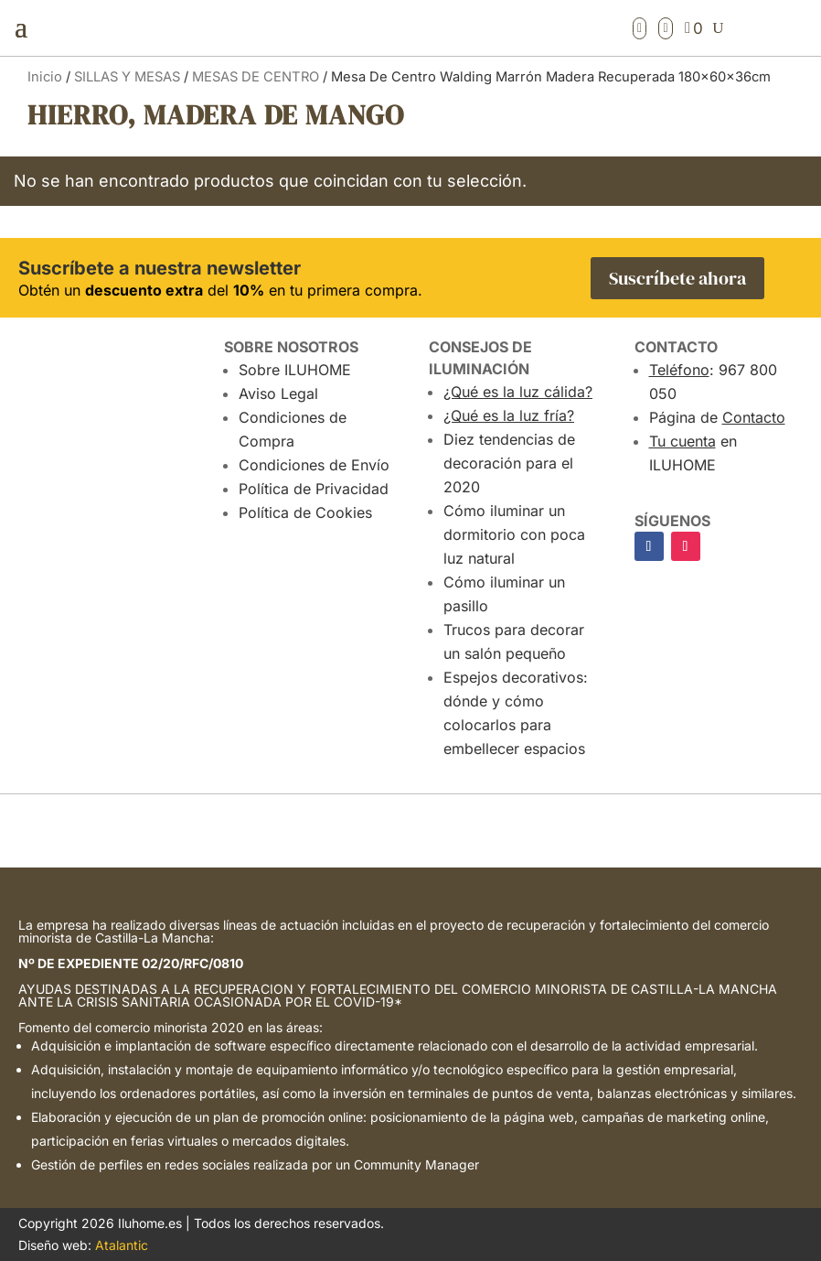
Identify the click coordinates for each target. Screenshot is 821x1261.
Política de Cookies (305, 512)
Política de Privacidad (314, 489)
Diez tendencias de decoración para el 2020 (509, 463)
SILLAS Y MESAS (127, 77)
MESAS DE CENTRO (255, 77)
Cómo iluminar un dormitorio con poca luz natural (514, 534)
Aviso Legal (278, 393)
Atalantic (121, 1245)
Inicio (44, 77)
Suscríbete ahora (677, 278)
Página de (717, 417)
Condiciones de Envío (314, 465)
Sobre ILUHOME (295, 370)
